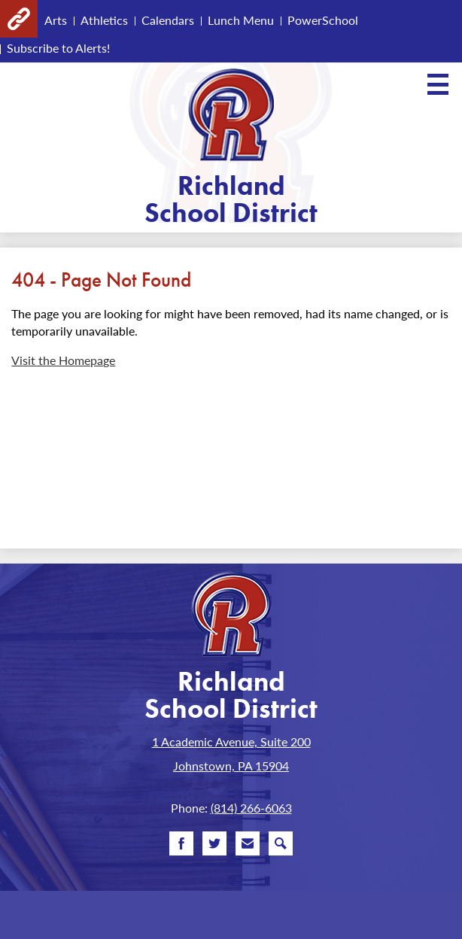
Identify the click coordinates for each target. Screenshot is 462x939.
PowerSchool (322, 20)
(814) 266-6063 (251, 807)
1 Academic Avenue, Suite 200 (231, 741)
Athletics (104, 20)
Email (248, 846)
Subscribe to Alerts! (58, 47)
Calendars (167, 20)
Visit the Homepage (63, 360)
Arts (55, 20)
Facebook (181, 846)
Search (281, 846)
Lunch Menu (241, 20)
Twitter (214, 846)
